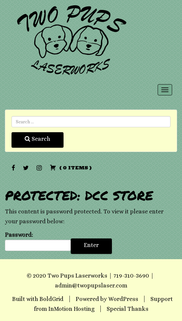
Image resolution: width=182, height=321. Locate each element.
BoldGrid (51, 299)
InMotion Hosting (71, 309)
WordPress (123, 299)
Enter (91, 245)
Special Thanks (127, 309)
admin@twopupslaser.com (91, 285)
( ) (70, 168)
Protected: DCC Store (79, 195)
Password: (38, 241)
